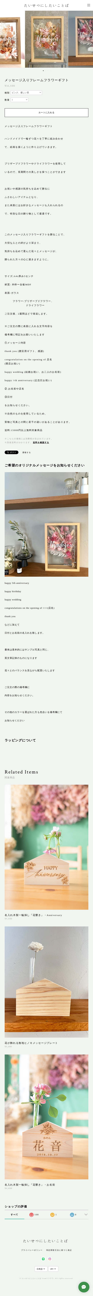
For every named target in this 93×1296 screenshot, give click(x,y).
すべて (14, 1214)
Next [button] (87, 39)
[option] (46, 39)
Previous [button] (5, 39)
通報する (26, 452)
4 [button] (50, 70)
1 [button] (43, 70)
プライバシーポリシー (31, 1250)
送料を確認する (41, 442)
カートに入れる (46, 112)
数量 (7, 100)
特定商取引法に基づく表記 (59, 1250)
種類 (7, 93)
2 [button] (45, 70)
